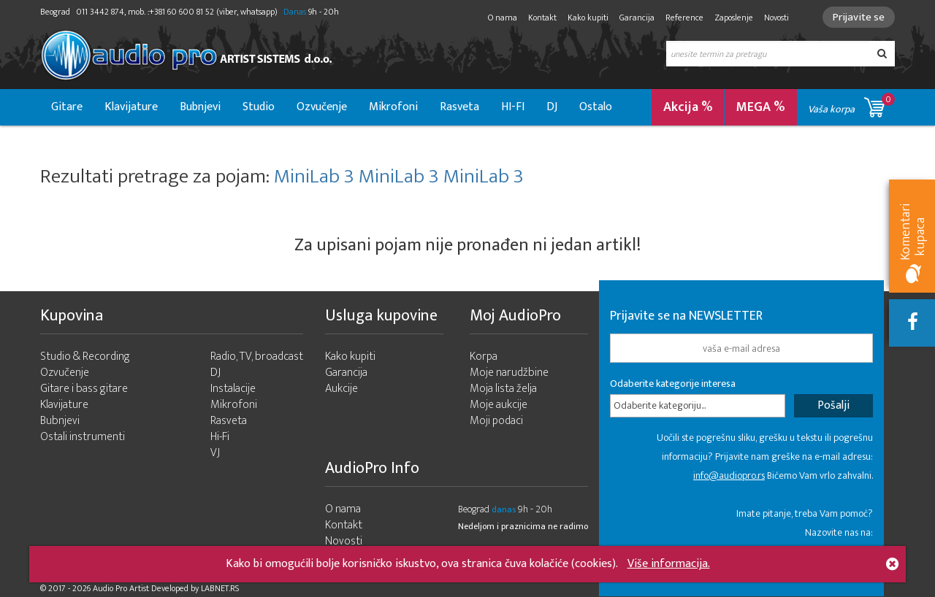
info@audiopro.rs (729, 475)
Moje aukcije (498, 405)
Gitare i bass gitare (84, 388)
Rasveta (459, 107)
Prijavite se (859, 17)
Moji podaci (496, 421)
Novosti (776, 17)
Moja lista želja (503, 388)
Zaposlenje (733, 17)
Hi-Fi (219, 437)
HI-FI (512, 107)
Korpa (483, 356)
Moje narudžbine (509, 372)
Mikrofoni (393, 107)
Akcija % (688, 107)
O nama (502, 17)
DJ (551, 107)
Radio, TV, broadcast (256, 356)
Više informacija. (668, 564)
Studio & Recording (85, 356)
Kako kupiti (588, 17)
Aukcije (341, 388)
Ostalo (595, 107)
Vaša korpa (851, 105)
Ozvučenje (322, 107)
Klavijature (131, 107)
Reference (684, 17)
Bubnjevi (200, 107)
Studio (259, 107)
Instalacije (233, 388)
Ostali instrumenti (82, 437)
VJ (215, 453)
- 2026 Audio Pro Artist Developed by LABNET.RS (153, 588)
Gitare (67, 107)
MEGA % (760, 107)
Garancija (636, 17)
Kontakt (542, 17)
